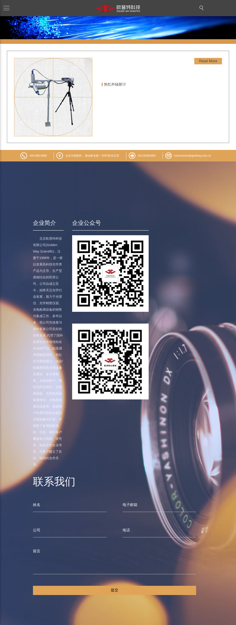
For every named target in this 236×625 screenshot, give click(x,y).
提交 (114, 590)
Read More (208, 61)
